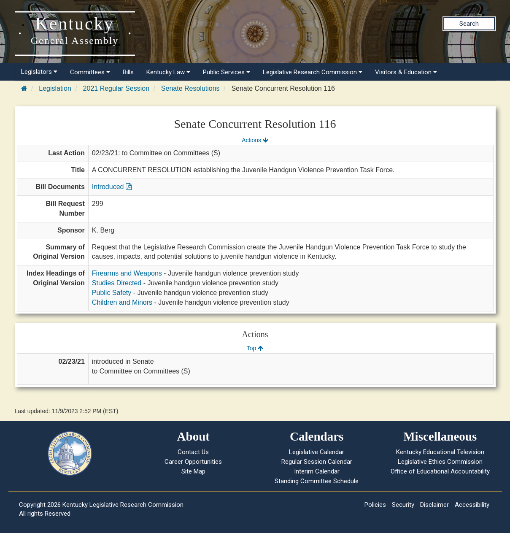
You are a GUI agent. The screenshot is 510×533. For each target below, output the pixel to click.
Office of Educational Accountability (440, 471)
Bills (128, 72)
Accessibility (472, 505)
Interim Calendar (317, 471)
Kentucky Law (168, 72)
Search (469, 23)
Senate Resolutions (190, 88)
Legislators (39, 72)
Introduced (112, 186)
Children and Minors (122, 302)
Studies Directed (116, 283)
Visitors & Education (406, 72)
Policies (375, 505)
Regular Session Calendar (316, 461)
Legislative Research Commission (312, 72)
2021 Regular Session (116, 88)
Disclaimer (434, 505)
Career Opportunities (193, 461)
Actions (255, 140)
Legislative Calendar (316, 452)
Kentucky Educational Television (440, 452)
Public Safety (111, 292)
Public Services (226, 72)
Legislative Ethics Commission (440, 461)
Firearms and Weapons (127, 273)
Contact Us (193, 452)
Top (255, 348)
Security (403, 505)
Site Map (193, 471)
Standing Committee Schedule (317, 481)
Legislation (55, 88)
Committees (90, 72)
